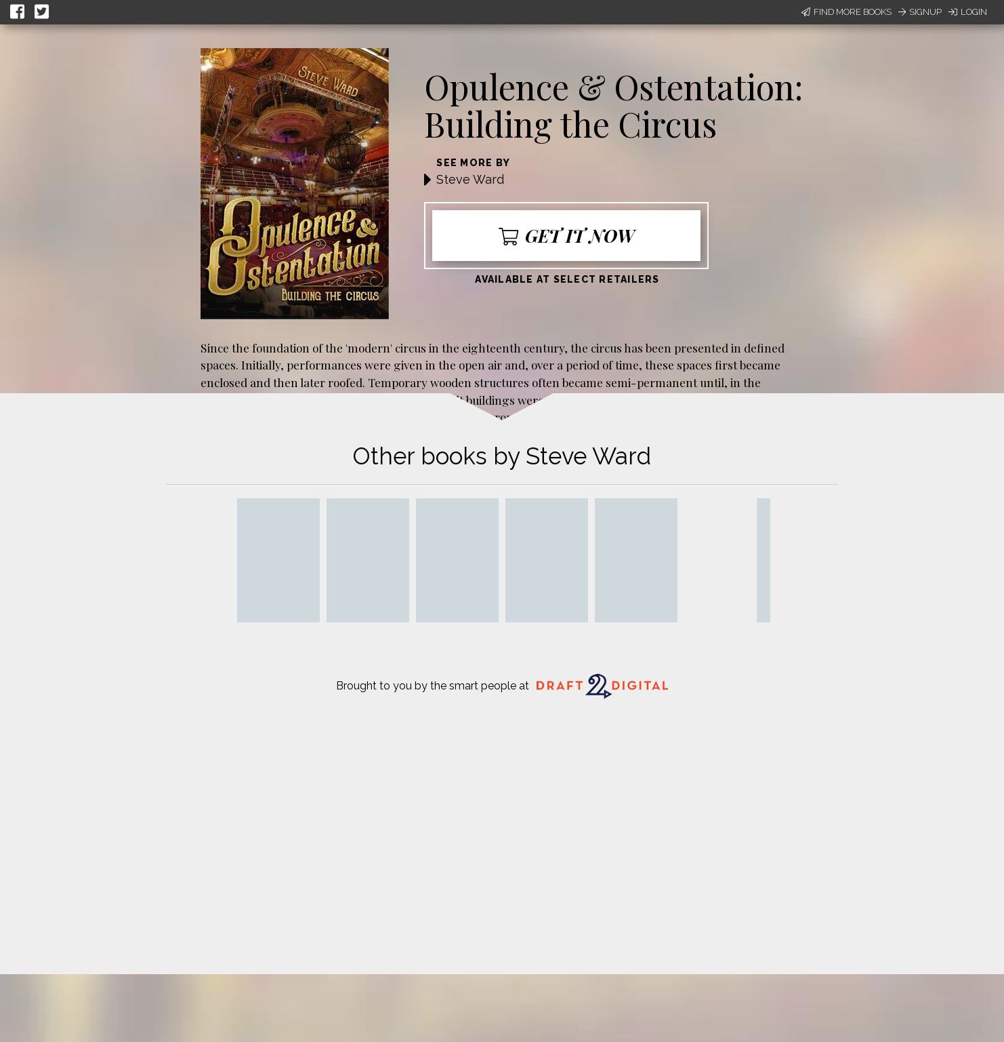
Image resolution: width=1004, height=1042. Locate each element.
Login (967, 12)
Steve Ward (470, 179)
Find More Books (846, 12)
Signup (920, 12)
